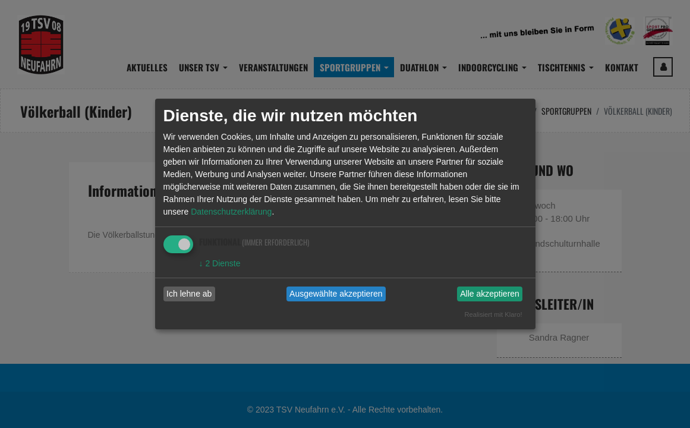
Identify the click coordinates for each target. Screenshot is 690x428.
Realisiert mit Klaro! (493, 314)
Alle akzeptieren (489, 293)
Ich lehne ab (189, 293)
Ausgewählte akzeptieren (335, 293)
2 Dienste (220, 263)
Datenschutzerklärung (231, 211)
